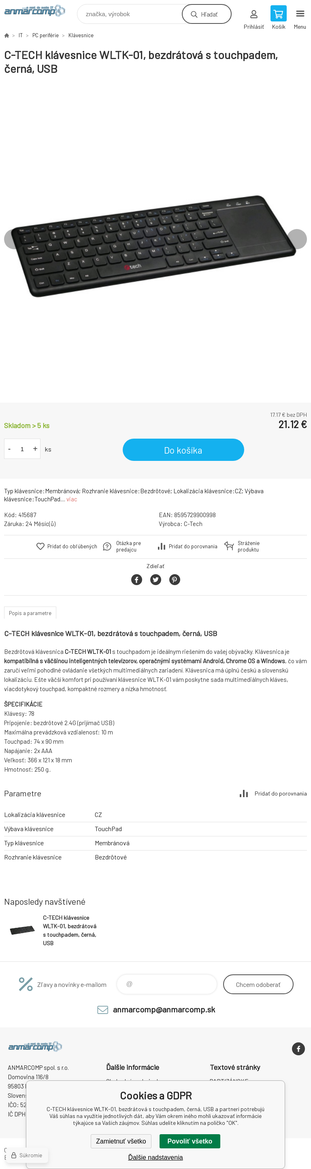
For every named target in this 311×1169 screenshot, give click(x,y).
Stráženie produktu (249, 546)
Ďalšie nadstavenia (155, 1157)
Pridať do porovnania (193, 546)
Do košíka (183, 450)
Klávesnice (81, 35)
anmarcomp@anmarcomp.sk (164, 1009)
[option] (155, 239)
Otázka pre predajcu (128, 546)
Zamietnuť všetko (121, 1141)
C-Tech (193, 523)
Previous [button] (14, 239)
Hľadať (209, 14)
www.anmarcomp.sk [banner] (40, 12)
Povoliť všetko (190, 1141)
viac (71, 499)
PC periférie (45, 35)
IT (21, 35)
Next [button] (297, 239)
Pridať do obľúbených (72, 546)
